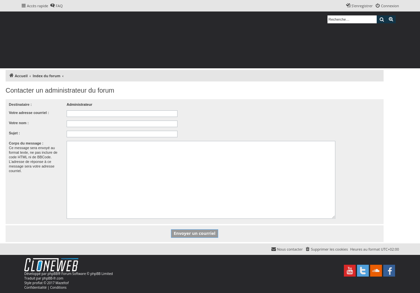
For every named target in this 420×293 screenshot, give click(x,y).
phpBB (53, 273)
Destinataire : (20, 104)
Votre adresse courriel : (29, 113)
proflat (37, 283)
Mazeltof (62, 283)
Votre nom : (19, 123)
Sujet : (14, 133)
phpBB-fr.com (52, 278)
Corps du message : (26, 143)
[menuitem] (56, 6)
